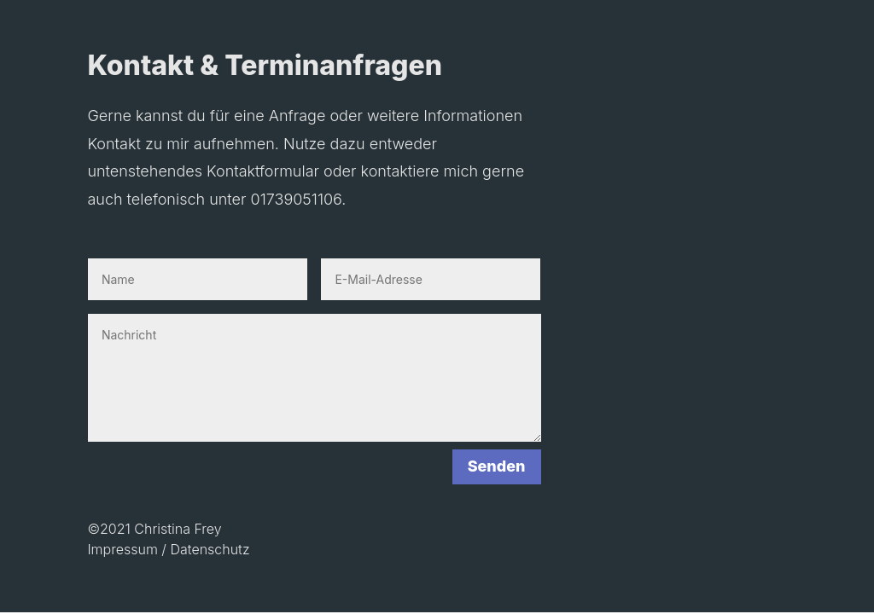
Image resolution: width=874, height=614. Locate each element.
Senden (497, 466)
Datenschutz (209, 549)
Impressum (122, 549)
